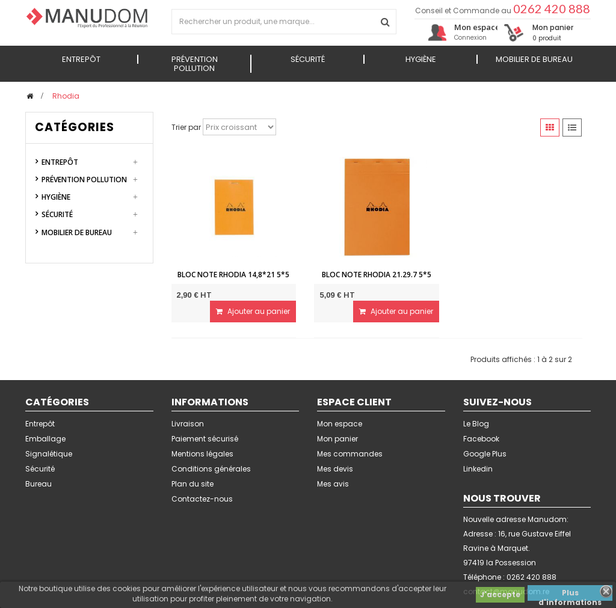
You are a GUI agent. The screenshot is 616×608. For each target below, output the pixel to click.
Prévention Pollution (84, 179)
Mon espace (339, 424)
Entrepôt (60, 162)
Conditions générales (211, 469)
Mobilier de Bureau (77, 232)
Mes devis (335, 469)
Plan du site (192, 484)
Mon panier (337, 439)
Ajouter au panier (253, 311)
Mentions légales (202, 454)
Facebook (481, 439)
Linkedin (478, 469)
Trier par (186, 127)
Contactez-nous (202, 499)
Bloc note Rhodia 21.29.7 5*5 (376, 274)
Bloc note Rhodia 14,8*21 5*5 (233, 274)
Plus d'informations (570, 594)
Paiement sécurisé (204, 439)
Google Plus (485, 454)
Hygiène (56, 197)
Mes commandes (350, 454)
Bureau (38, 484)
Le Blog (476, 424)
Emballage (45, 439)
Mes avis (333, 484)
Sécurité (57, 214)
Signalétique (48, 454)
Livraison (187, 424)
